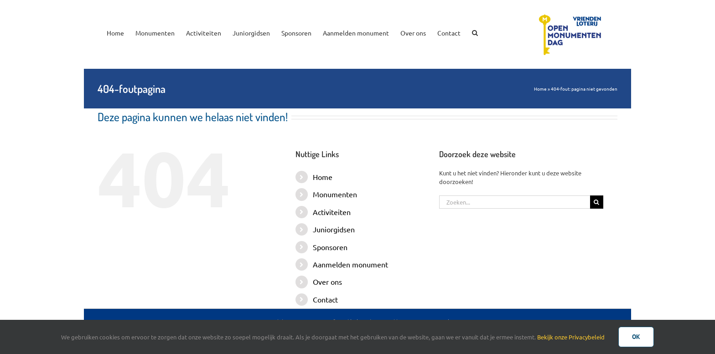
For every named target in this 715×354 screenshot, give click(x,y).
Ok (636, 337)
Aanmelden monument (350, 264)
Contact (325, 299)
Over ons (327, 281)
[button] (475, 32)
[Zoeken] (596, 202)
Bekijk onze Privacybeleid (571, 337)
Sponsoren (330, 246)
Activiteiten (332, 211)
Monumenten (335, 194)
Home (540, 88)
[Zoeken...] (514, 202)
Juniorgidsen (334, 229)
